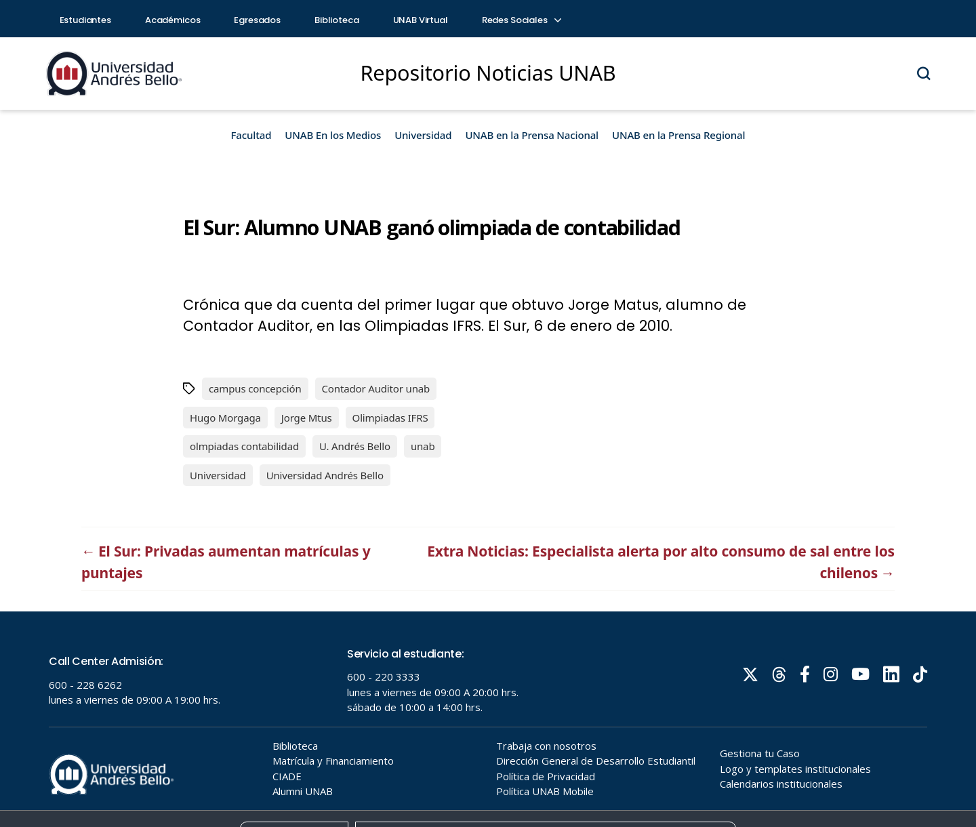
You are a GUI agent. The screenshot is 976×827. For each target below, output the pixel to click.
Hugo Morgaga (225, 417)
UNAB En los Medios (333, 135)
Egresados (257, 20)
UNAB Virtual (420, 20)
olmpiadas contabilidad (244, 446)
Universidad (422, 135)
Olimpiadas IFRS (390, 417)
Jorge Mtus (306, 417)
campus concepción (255, 388)
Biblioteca (336, 20)
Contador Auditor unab (376, 388)
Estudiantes (85, 20)
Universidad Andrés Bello (325, 475)
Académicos (173, 20)
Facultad (251, 135)
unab (423, 446)
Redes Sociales (521, 20)
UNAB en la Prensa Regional (678, 135)
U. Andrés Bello (354, 446)
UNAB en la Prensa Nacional (531, 135)
